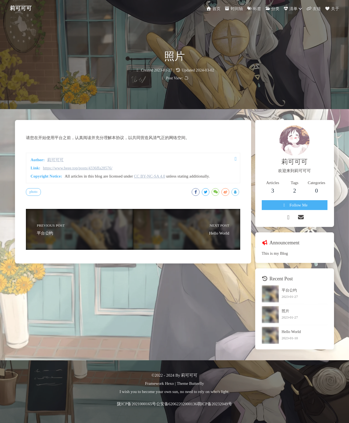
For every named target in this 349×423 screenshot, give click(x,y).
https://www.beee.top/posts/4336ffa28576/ (78, 168)
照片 (285, 311)
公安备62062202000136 (176, 404)
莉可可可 (21, 7)
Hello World (291, 331)
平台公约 (289, 290)
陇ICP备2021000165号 (136, 404)
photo (33, 192)
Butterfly (196, 383)
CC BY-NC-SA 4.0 (149, 176)
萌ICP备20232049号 (214, 404)
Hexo (169, 383)
